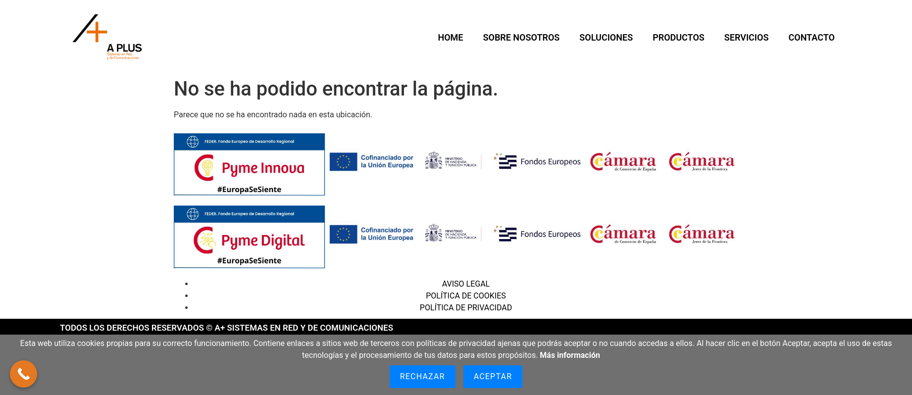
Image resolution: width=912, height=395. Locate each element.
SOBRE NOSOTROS (521, 37)
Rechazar (422, 376)
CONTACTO (811, 37)
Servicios (746, 37)
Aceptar (493, 376)
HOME (450, 37)
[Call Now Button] (23, 374)
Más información (570, 355)
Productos (679, 37)
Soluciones (606, 37)
